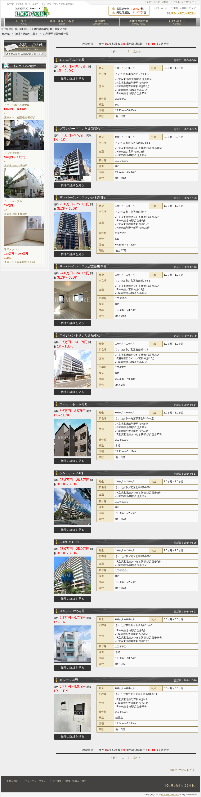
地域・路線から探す (62, 22)
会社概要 (100, 22)
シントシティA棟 (71, 473)
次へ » (136, 51)
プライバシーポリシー (183, 2)
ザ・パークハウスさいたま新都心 (83, 197)
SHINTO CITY (69, 542)
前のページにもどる (182, 769)
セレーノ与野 (68, 680)
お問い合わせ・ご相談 (157, 2)
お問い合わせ (177, 22)
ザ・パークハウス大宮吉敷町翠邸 (83, 266)
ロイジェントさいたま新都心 (79, 335)
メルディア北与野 (72, 611)
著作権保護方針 (138, 22)
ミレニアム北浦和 (72, 59)
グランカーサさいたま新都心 (79, 128)
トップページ (23, 22)
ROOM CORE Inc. (170, 794)
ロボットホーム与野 (73, 404)
